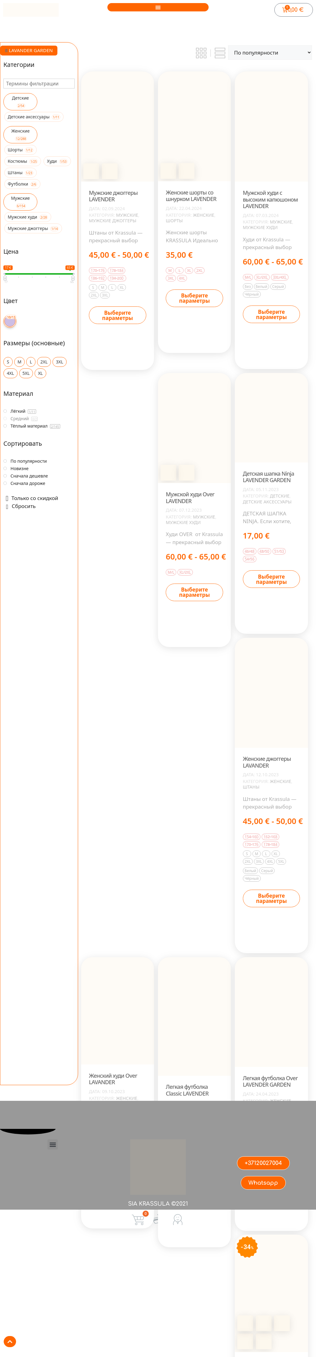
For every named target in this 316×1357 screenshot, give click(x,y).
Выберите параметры (117, 315)
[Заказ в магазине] (270, 52)
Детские (279, 496)
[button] (158, 7)
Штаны (251, 787)
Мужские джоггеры (112, 220)
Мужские (127, 215)
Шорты (174, 220)
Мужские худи (260, 227)
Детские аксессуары (267, 502)
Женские (203, 215)
